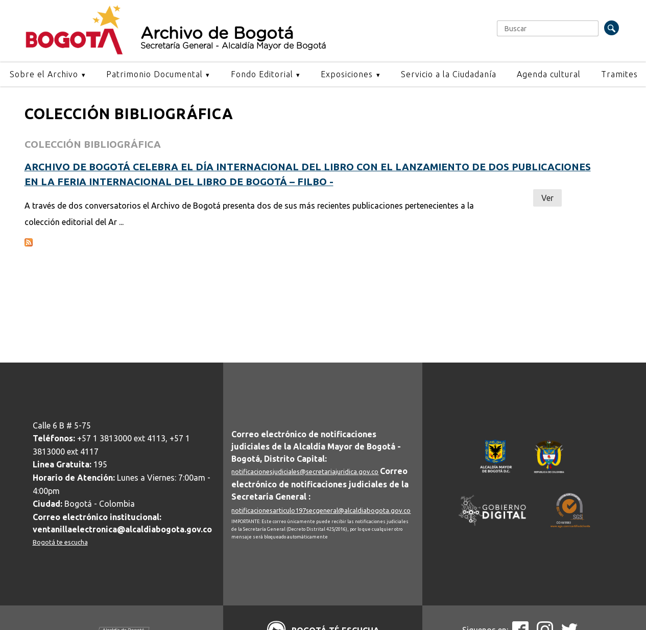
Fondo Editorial (262, 74)
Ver (547, 197)
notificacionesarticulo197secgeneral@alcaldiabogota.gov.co (321, 510)
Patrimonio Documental (154, 74)
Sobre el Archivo (44, 74)
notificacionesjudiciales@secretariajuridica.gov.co (304, 471)
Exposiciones (347, 74)
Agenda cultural (549, 74)
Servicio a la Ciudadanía (448, 74)
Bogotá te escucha (60, 542)
